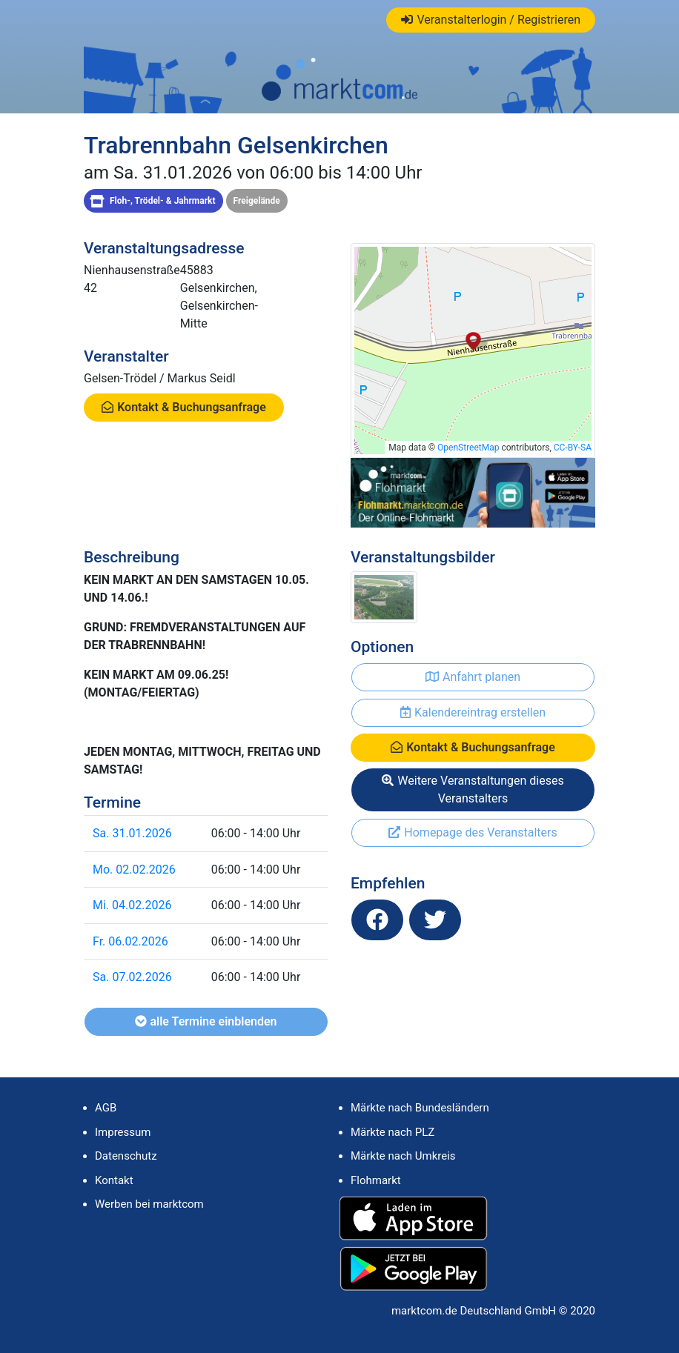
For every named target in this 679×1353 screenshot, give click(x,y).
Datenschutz (126, 1156)
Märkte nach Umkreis (403, 1156)
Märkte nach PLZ (392, 1132)
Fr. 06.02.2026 (130, 941)
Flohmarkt (376, 1180)
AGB (105, 1107)
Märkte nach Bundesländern (420, 1107)
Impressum (122, 1132)
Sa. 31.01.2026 (132, 833)
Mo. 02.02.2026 (134, 869)
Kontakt (114, 1180)
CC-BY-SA (573, 447)
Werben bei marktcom (149, 1204)
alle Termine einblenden (205, 1021)
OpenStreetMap (468, 447)
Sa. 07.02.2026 (132, 977)
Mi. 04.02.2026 (132, 905)
